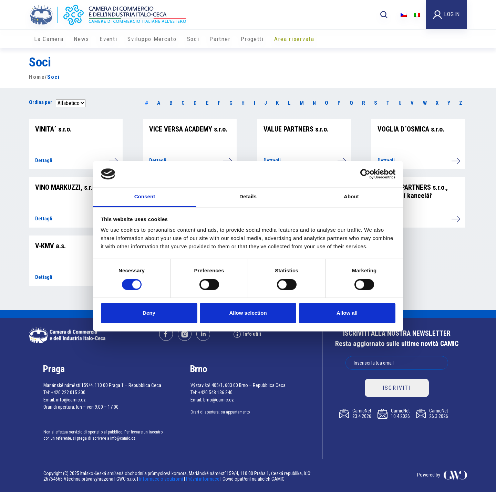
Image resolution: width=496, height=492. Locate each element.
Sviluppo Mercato (151, 38)
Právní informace (202, 479)
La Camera (48, 38)
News (81, 38)
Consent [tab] (144, 197)
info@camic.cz (71, 399)
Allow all (347, 313)
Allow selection (248, 313)
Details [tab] (248, 197)
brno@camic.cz (218, 399)
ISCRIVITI (397, 388)
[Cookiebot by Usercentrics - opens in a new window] (365, 174)
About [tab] (351, 197)
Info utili (247, 334)
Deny (149, 313)
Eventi (108, 38)
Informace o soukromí (161, 479)
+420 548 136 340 (215, 392)
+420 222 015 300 (68, 392)
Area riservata (294, 38)
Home (37, 77)
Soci (193, 38)
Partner (219, 38)
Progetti (252, 38)
